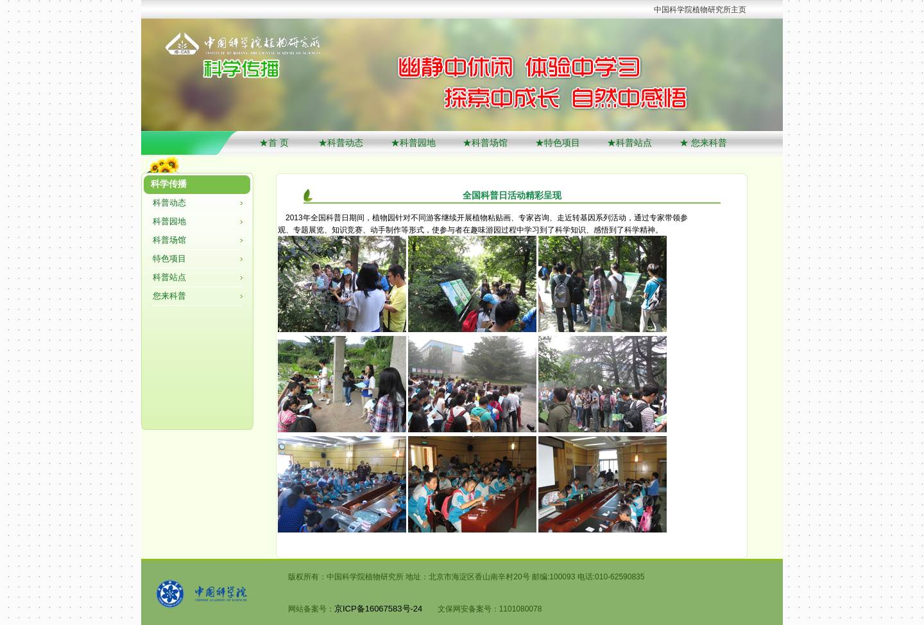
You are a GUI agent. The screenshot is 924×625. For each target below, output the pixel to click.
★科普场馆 (485, 142)
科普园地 (169, 221)
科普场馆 (169, 240)
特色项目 (169, 258)
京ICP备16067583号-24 (378, 608)
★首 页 (275, 142)
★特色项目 (557, 142)
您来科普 (169, 296)
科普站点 (169, 277)
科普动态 (169, 202)
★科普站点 (629, 142)
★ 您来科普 (703, 142)
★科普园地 (413, 142)
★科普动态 (340, 142)
